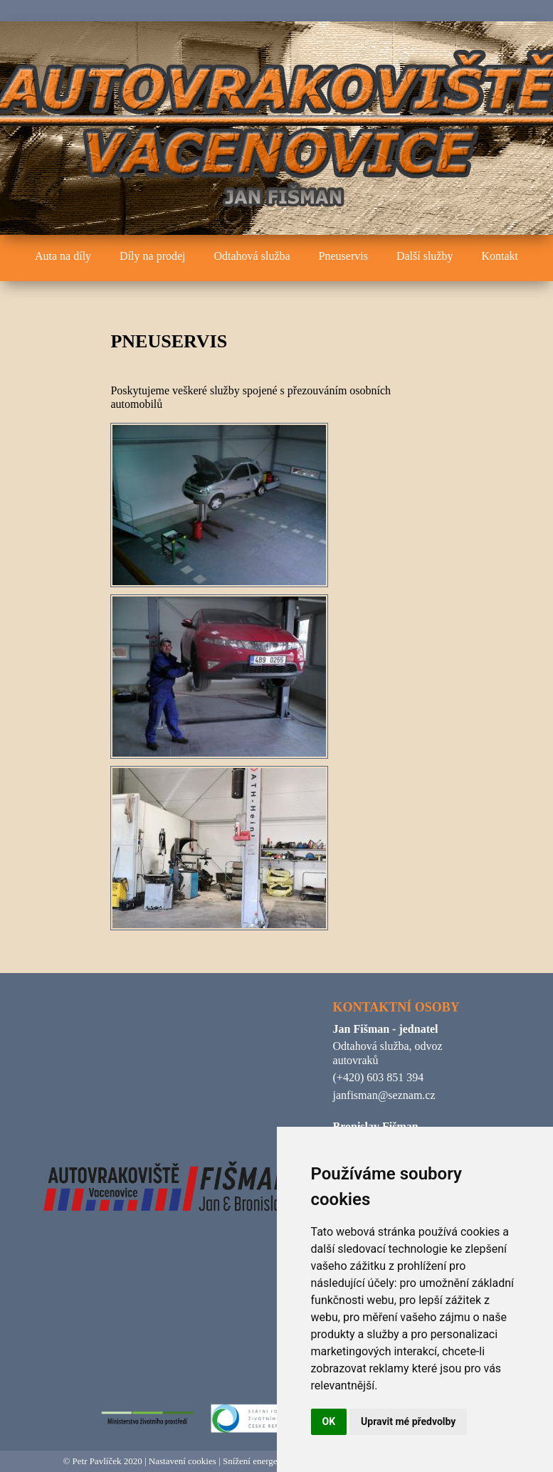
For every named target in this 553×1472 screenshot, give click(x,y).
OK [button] (329, 1421)
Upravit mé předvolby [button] (408, 1421)
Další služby (424, 256)
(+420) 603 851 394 (378, 1077)
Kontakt (499, 256)
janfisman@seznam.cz (384, 1095)
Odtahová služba (252, 256)
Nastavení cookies (182, 1461)
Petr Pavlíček (97, 1461)
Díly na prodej (152, 256)
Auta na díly (63, 256)
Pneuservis (343, 256)
